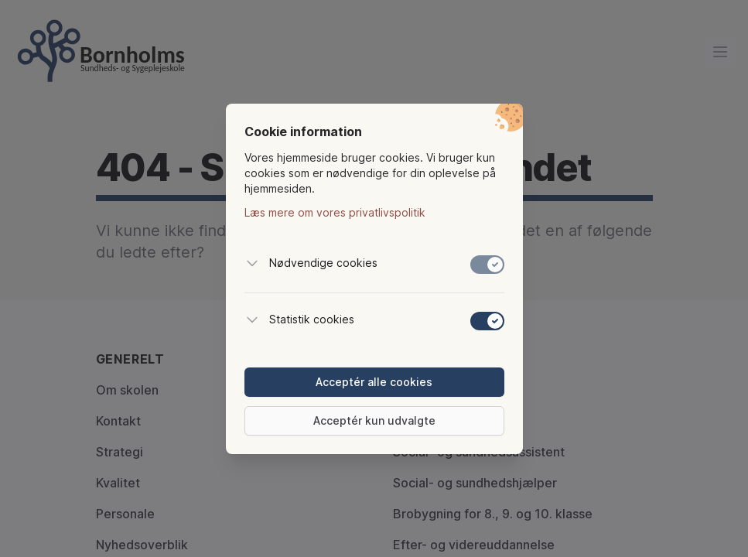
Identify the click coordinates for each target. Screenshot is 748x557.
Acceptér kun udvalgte (374, 420)
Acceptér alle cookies (374, 381)
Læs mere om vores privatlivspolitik (334, 212)
